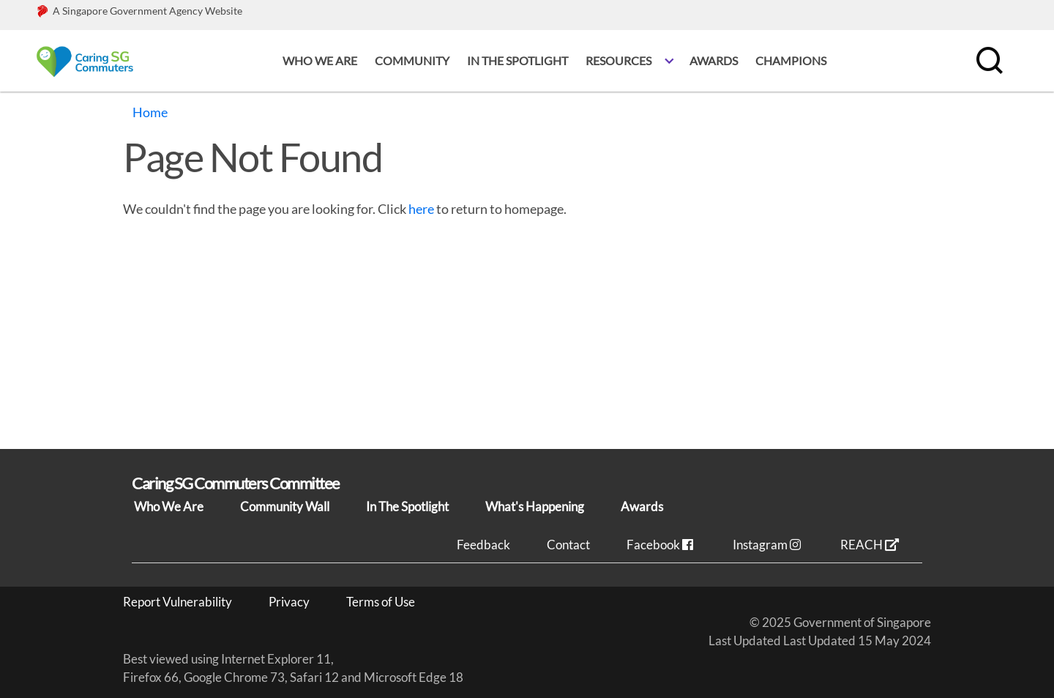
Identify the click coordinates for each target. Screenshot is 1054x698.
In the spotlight (517, 60)
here (421, 209)
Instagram (768, 544)
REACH (869, 544)
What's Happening (534, 506)
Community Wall (284, 506)
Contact (568, 544)
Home (150, 112)
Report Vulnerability (177, 601)
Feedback (483, 544)
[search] (988, 60)
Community (412, 60)
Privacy (289, 601)
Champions (790, 60)
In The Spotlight (407, 506)
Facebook (661, 544)
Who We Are (168, 506)
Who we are (320, 60)
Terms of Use (380, 601)
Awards (713, 60)
